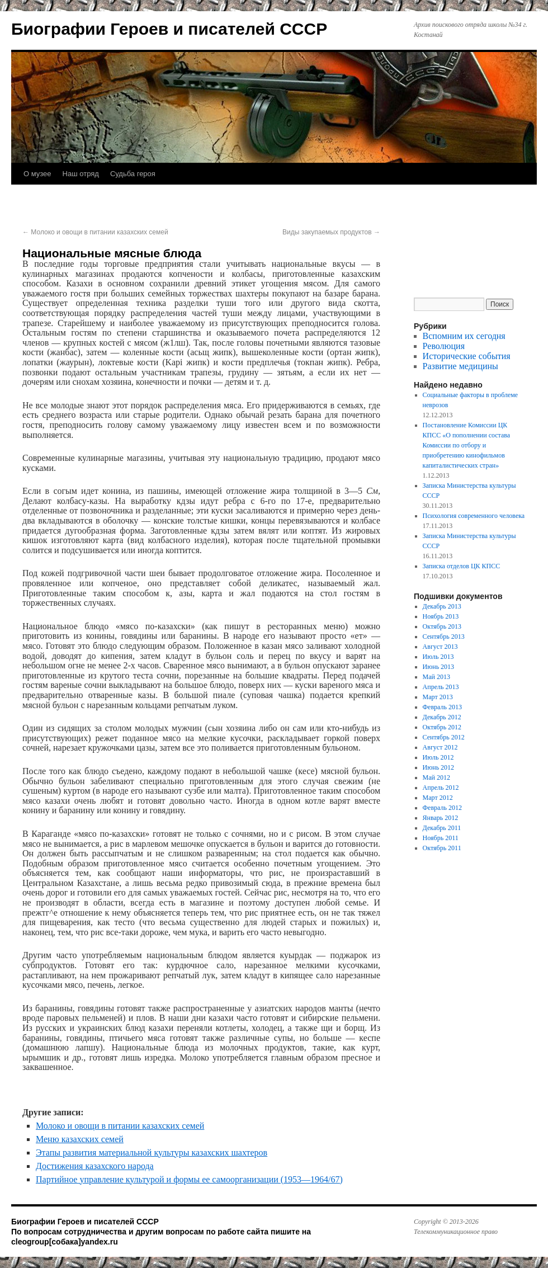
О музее (37, 173)
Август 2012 (440, 747)
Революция (444, 346)
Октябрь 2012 (442, 727)
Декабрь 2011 (442, 828)
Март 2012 (438, 798)
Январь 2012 (441, 818)
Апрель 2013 (441, 687)
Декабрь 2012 (442, 717)
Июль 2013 (438, 657)
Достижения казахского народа (95, 1166)
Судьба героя (132, 173)
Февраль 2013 (442, 707)
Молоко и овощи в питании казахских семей (95, 232)
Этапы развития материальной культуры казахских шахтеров (151, 1152)
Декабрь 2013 (442, 606)
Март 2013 (438, 697)
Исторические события (467, 356)
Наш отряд (81, 173)
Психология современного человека (474, 516)
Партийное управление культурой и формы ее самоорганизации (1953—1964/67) (189, 1179)
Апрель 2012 (441, 787)
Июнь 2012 (439, 767)
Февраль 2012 (442, 808)
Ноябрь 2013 (441, 616)
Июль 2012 (438, 757)
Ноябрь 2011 (441, 838)
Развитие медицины (460, 366)
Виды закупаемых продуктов (331, 232)
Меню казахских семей (80, 1139)
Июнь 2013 (439, 667)
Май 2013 (436, 677)
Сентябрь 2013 (444, 636)
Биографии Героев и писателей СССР (169, 29)
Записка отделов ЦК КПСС (461, 566)
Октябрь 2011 (442, 848)
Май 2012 (436, 777)
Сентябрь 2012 (444, 737)
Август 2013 (440, 647)
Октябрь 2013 (442, 626)
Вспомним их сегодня (464, 336)
